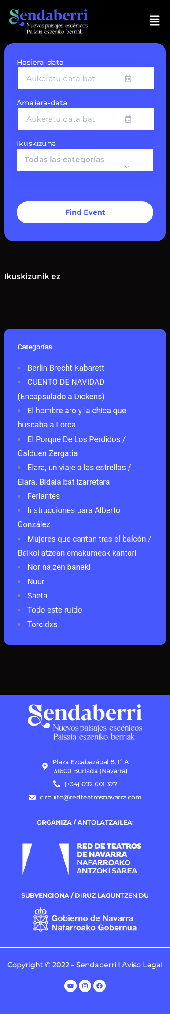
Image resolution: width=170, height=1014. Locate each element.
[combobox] (85, 160)
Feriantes (43, 496)
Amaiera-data (42, 103)
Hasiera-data (40, 62)
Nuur (35, 581)
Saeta (37, 595)
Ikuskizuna (36, 143)
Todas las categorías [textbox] (64, 159)
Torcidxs (42, 624)
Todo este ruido (54, 609)
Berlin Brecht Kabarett (65, 367)
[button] (155, 21)
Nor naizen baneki (58, 567)
